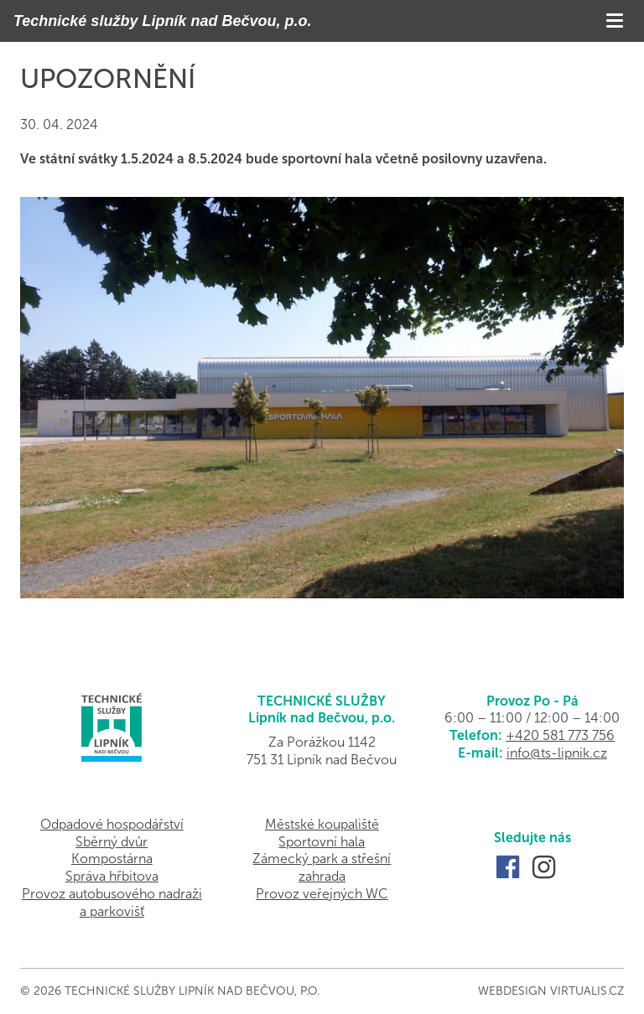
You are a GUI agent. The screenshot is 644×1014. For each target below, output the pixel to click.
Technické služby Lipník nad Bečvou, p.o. (162, 21)
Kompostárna (112, 859)
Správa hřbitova (111, 876)
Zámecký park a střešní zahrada (321, 867)
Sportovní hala (321, 842)
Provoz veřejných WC (322, 894)
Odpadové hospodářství (112, 824)
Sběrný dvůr (111, 842)
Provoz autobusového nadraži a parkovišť (112, 902)
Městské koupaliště (322, 824)
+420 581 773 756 (560, 735)
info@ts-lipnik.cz (556, 753)
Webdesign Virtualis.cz (551, 991)
